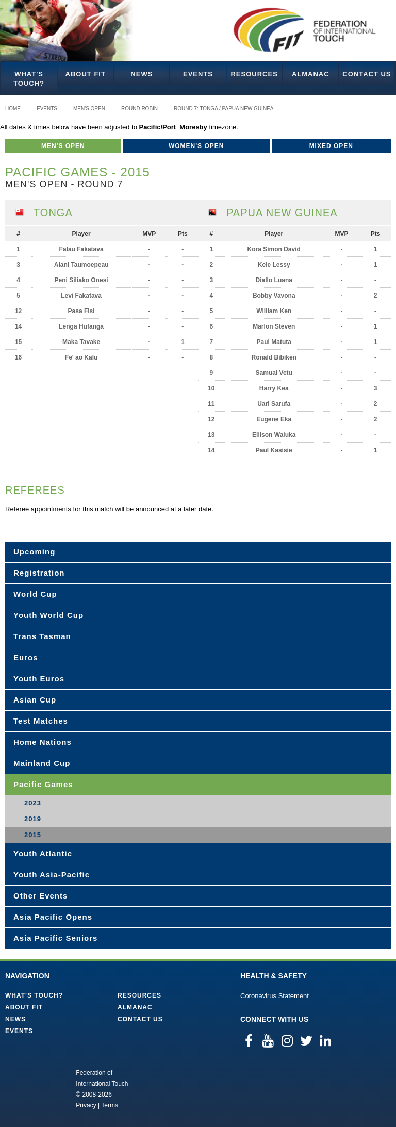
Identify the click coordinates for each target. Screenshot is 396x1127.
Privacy (86, 1105)
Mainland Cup (41, 763)
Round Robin (139, 108)
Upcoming (34, 551)
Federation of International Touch (33, 1088)
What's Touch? (28, 78)
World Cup (35, 594)
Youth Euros (38, 678)
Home (13, 108)
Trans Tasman (42, 636)
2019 (32, 819)
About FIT (85, 74)
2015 (32, 835)
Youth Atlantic (42, 853)
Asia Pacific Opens (52, 916)
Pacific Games (43, 784)
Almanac (310, 74)
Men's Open (89, 108)
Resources (253, 74)
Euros (25, 657)
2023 (32, 803)
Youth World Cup (48, 615)
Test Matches (40, 720)
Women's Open (196, 146)
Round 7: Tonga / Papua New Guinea (223, 108)
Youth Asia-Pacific (51, 874)
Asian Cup (34, 699)
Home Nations (42, 742)
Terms (109, 1105)
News (141, 74)
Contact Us (366, 74)
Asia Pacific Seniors (55, 938)
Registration (39, 572)
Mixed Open (331, 146)
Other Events (40, 895)
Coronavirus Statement (274, 996)
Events (198, 74)
